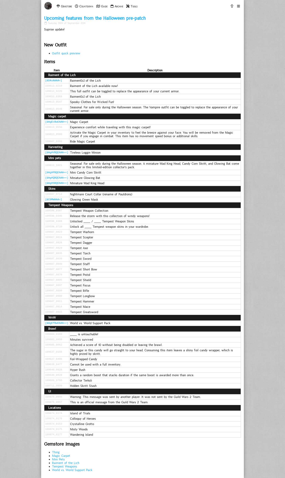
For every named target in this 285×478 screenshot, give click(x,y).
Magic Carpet (61, 456)
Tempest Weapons (64, 466)
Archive (117, 6)
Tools (132, 6)
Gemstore (64, 6)
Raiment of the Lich (65, 463)
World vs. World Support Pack (72, 470)
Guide (101, 6)
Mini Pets (58, 459)
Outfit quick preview (66, 53)
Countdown (84, 6)
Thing (56, 452)
